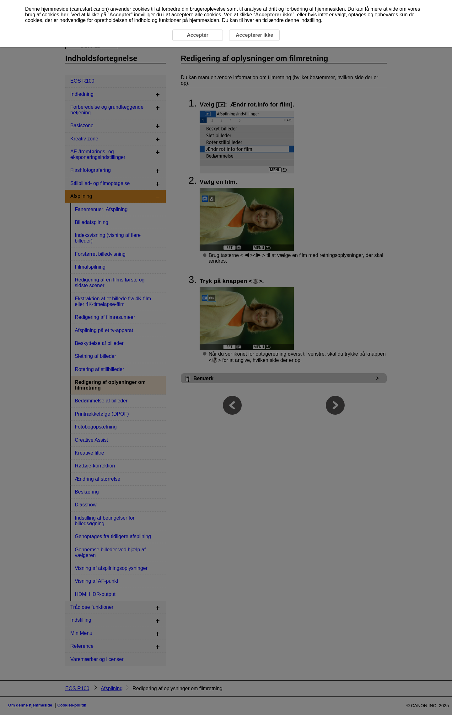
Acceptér (120, 14)
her (64, 14)
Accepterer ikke (274, 14)
